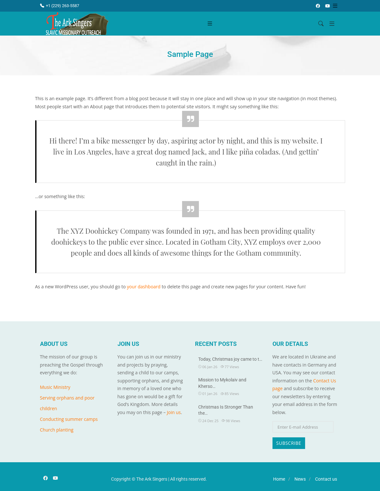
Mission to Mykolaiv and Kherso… (222, 383)
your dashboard (143, 286)
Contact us (326, 479)
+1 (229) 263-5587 (59, 6)
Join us (174, 412)
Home (279, 479)
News (300, 479)
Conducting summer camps (69, 419)
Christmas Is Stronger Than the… (225, 410)
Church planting (57, 430)
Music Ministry (55, 387)
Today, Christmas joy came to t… (230, 359)
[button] (329, 23)
